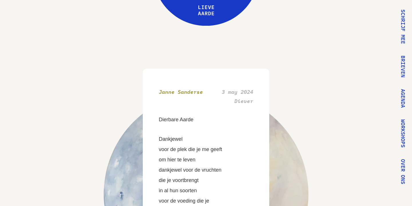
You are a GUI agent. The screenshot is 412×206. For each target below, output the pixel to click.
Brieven (403, 67)
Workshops (403, 133)
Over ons (403, 171)
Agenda (403, 98)
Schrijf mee (403, 26)
